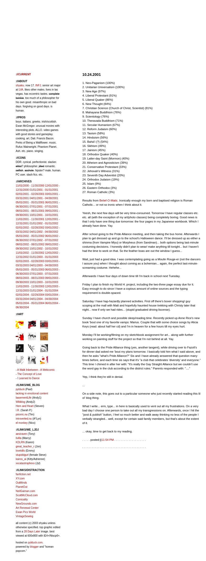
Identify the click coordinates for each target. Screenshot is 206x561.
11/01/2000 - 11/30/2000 (30, 185)
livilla (18, 438)
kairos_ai (21, 459)
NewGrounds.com (26, 503)
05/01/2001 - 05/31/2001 (30, 202)
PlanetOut (21, 486)
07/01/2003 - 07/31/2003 (44, 273)
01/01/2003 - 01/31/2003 (44, 257)
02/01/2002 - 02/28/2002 (30, 227)
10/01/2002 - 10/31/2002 (44, 248)
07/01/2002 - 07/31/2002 (44, 240)
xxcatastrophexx (25, 463)
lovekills (20, 450)
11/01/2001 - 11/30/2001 (30, 219)
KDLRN (20, 442)
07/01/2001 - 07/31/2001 (44, 206)
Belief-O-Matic (108, 200)
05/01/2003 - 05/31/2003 (30, 269)
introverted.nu (24, 418)
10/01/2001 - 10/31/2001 (44, 215)
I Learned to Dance (28, 378)
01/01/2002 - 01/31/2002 (44, 223)
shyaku (20, 85)
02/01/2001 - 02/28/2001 (30, 194)
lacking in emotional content (32, 393)
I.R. (18, 410)
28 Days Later (32, 531)
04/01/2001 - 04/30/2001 (44, 198)
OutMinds (21, 482)
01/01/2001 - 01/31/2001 (44, 189)
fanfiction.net (23, 474)
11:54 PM (107, 439)
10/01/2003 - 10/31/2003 (44, 282)
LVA (21, 89)
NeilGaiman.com (25, 491)
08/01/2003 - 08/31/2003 (30, 278)
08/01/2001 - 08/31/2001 (30, 210)
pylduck (20, 389)
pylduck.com (35, 542)
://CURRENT (23, 74)
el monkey (22, 422)
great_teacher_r (25, 446)
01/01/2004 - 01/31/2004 (44, 290)
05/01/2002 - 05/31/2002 (30, 236)
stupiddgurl (22, 454)
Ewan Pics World (25, 512)
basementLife (23, 397)
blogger (34, 546)
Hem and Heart (25, 406)
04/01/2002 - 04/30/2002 (44, 231)
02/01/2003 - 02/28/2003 (30, 261)
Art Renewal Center (27, 507)
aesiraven (21, 433)
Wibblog (20, 401)
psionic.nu (22, 414)
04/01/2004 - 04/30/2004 (44, 299)
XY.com (20, 478)
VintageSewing (24, 516)
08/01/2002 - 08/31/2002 (30, 244)
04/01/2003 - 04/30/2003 (44, 265)
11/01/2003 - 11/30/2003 (30, 286)
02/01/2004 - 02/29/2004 (30, 294)
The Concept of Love (29, 374)
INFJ (38, 85)
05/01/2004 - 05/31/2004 (30, 303)
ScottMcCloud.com (27, 495)
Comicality (22, 499)
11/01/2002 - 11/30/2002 (30, 252)
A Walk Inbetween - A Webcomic (36, 369)
